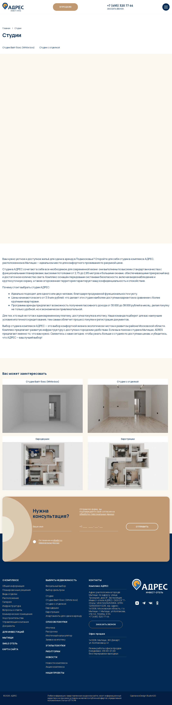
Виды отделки (9, 593)
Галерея (7, 601)
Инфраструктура (11, 605)
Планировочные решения (16, 589)
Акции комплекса (55, 666)
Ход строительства (12, 617)
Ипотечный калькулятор (59, 635)
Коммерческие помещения (17, 613)
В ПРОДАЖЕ (65, 6)
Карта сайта (10, 649)
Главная (6, 28)
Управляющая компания (15, 621)
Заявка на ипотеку (55, 639)
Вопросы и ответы (12, 609)
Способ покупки (56, 622)
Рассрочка (51, 631)
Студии (49, 595)
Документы (8, 625)
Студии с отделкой (49, 47)
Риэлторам (53, 651)
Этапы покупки (55, 645)
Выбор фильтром (55, 589)
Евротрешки (52, 611)
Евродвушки (52, 607)
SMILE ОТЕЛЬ (9, 643)
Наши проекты (55, 673)
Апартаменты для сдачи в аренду (64, 615)
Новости (51, 657)
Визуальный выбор (56, 585)
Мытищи (7, 637)
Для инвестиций (13, 632)
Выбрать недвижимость (61, 580)
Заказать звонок (115, 9)
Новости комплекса (56, 662)
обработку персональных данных (96, 514)
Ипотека (50, 627)
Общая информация (13, 585)
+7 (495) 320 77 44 (120, 5)
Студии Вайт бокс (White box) (18, 47)
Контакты (95, 580)
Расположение (10, 598)
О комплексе (10, 580)
